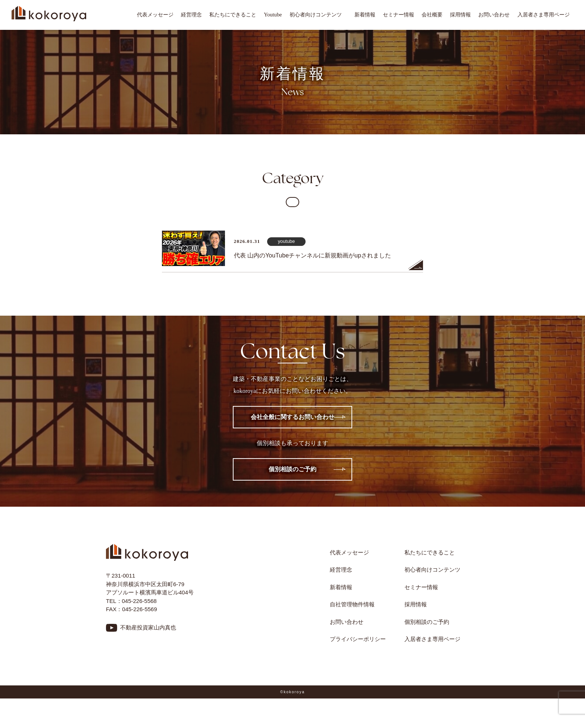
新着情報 (364, 15)
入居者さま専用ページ (543, 15)
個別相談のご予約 (292, 469)
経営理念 (191, 15)
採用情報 (460, 15)
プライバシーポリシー (358, 639)
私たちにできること (232, 15)
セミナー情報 (398, 15)
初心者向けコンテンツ (318, 15)
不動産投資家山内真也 (148, 627)
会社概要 (432, 15)
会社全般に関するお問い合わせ (292, 417)
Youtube (273, 15)
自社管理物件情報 (352, 604)
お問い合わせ (494, 15)
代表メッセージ (155, 15)
